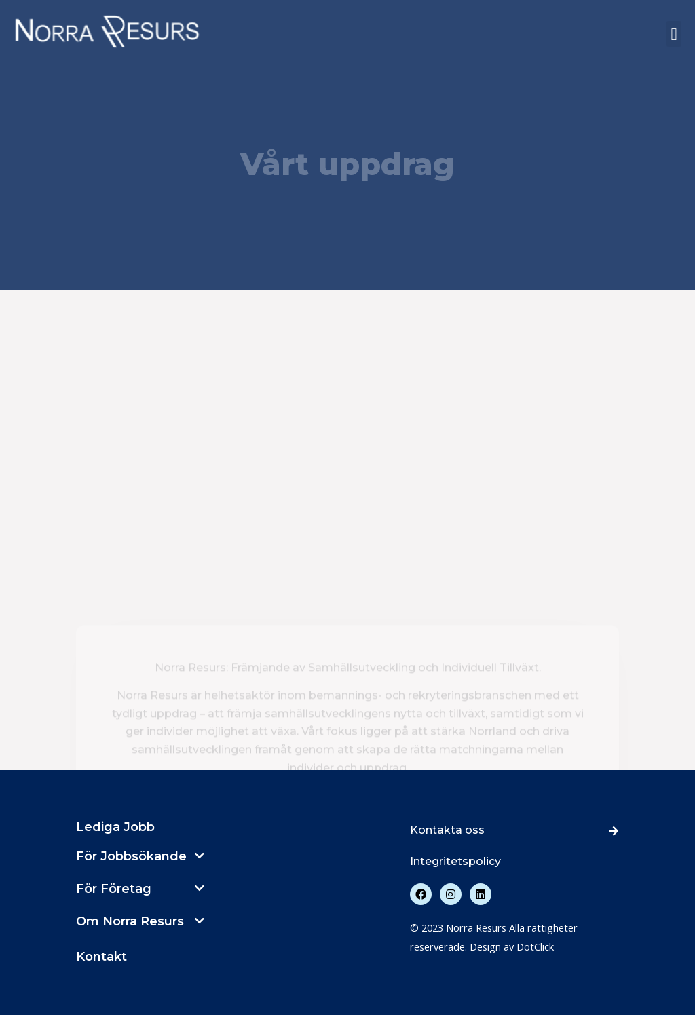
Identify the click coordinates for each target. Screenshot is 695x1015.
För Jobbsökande (131, 856)
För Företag (113, 888)
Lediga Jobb (115, 827)
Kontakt (101, 956)
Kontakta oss (447, 830)
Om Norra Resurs (130, 921)
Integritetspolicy (455, 861)
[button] (673, 34)
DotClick (535, 946)
